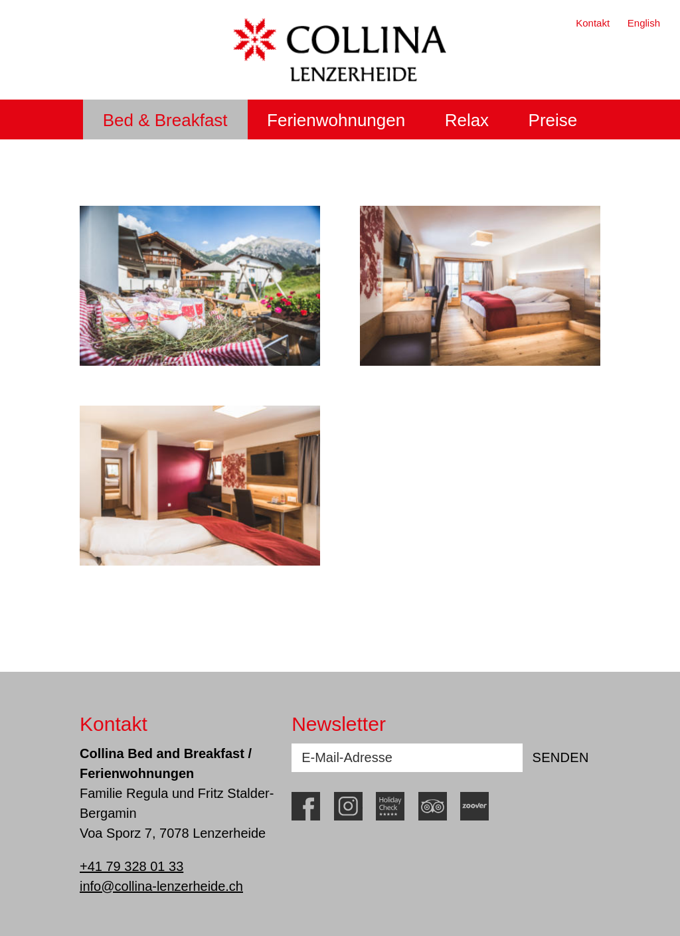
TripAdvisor (432, 806)
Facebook (306, 806)
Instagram (348, 806)
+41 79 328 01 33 (131, 866)
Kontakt (593, 23)
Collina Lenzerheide (340, 50)
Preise (553, 120)
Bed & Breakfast (165, 120)
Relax (467, 120)
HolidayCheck (390, 806)
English (644, 23)
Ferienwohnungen (336, 120)
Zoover (474, 806)
